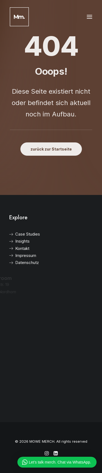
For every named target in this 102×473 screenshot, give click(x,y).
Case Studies (21, 234)
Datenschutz (21, 262)
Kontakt (16, 248)
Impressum (19, 255)
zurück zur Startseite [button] (51, 149)
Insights (16, 241)
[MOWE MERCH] (19, 16)
